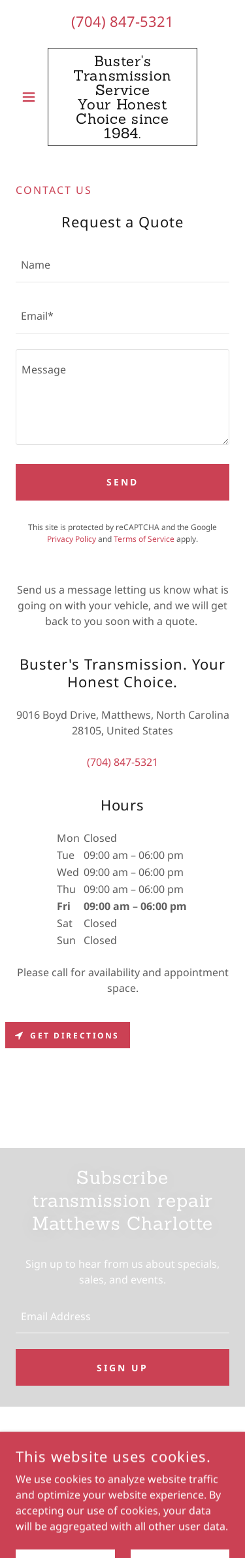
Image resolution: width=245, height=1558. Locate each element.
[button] (32, 97)
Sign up (122, 1367)
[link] (122, 97)
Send (122, 482)
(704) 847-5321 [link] (122, 21)
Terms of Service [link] (144, 538)
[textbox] (122, 264)
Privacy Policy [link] (71, 538)
